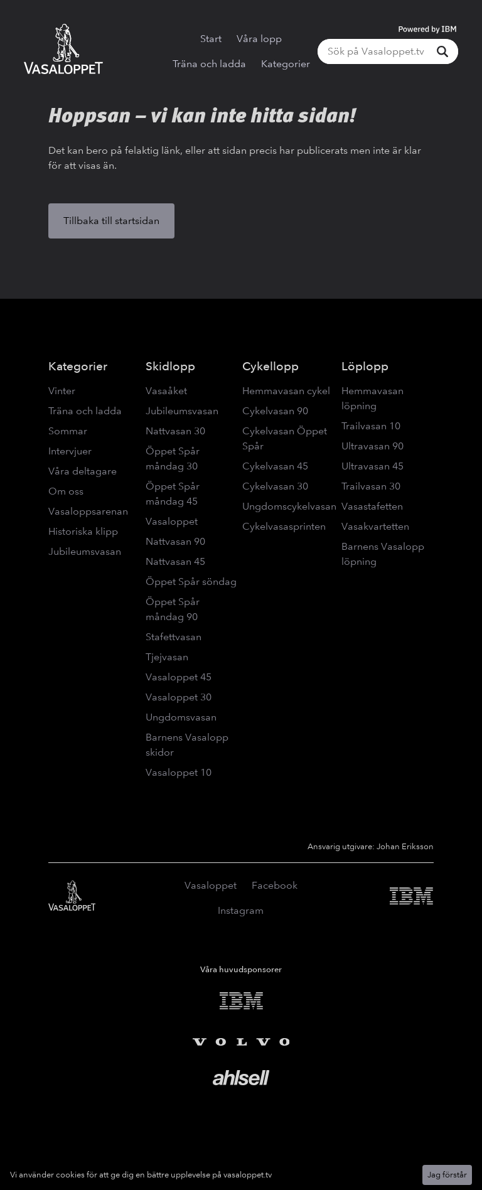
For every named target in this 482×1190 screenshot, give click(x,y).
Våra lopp (259, 39)
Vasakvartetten (375, 526)
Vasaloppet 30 (179, 697)
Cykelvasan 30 (275, 486)
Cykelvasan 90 (275, 411)
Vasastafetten (372, 506)
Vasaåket (166, 391)
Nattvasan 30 (175, 431)
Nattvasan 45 (175, 561)
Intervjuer (70, 451)
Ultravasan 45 (372, 466)
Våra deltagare (82, 471)
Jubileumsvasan (84, 551)
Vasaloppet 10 (179, 772)
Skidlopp (170, 366)
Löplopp (364, 366)
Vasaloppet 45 (179, 677)
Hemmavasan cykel (286, 391)
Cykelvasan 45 (275, 466)
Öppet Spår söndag (191, 581)
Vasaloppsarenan (88, 511)
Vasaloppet (172, 521)
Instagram (241, 910)
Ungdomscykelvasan (289, 506)
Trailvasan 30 (370, 486)
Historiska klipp (83, 531)
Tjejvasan (167, 657)
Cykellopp (270, 366)
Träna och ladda (209, 64)
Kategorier (285, 64)
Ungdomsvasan (181, 717)
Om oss (65, 491)
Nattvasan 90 (175, 541)
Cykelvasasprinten (284, 526)
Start (211, 39)
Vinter (61, 391)
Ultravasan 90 (372, 446)
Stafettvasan (173, 637)
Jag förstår (447, 1174)
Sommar (67, 431)
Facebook (274, 885)
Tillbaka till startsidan (111, 221)
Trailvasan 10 (370, 426)
